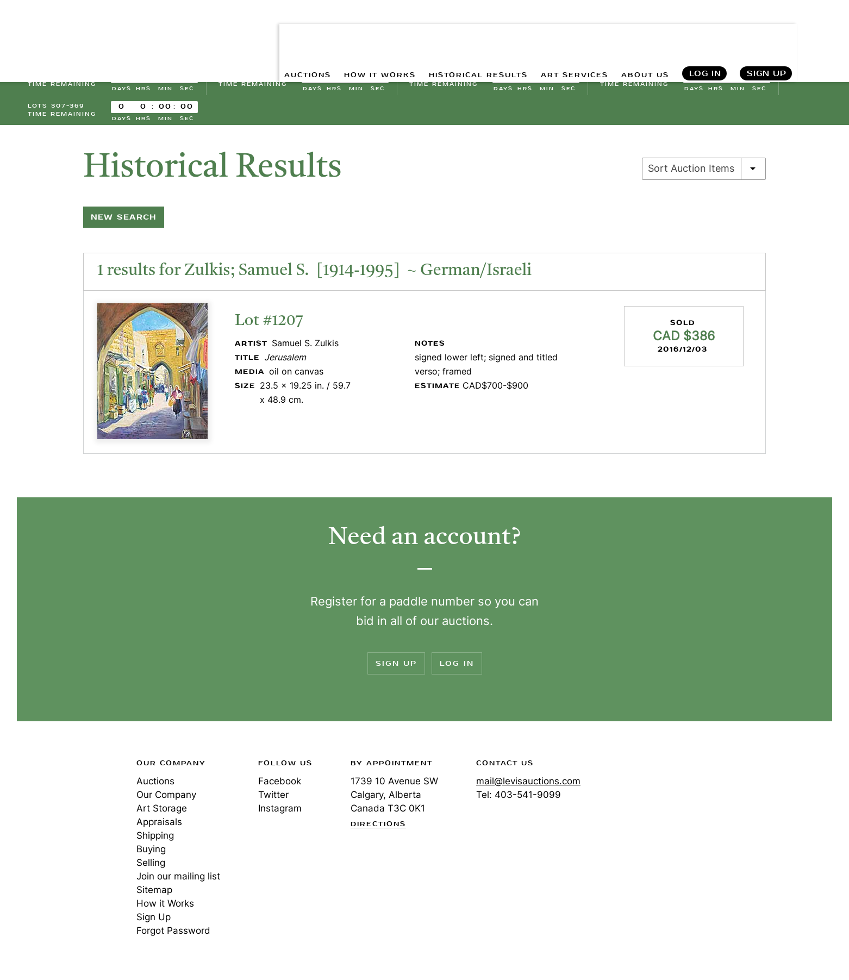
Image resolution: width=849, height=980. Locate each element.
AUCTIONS (261, 33)
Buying (151, 853)
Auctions (155, 785)
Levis (63, 806)
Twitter (273, 799)
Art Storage (161, 812)
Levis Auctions (85, 33)
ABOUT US (640, 33)
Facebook (279, 785)
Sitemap (154, 894)
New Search (124, 221)
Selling (150, 867)
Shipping (155, 839)
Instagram (280, 812)
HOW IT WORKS (342, 33)
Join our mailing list (178, 880)
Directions (378, 829)
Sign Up (766, 33)
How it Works (165, 907)
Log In (705, 33)
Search (822, 33)
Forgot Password (173, 934)
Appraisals (159, 826)
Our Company (166, 799)
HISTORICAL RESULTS (453, 33)
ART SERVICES (561, 33)
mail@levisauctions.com (528, 785)
